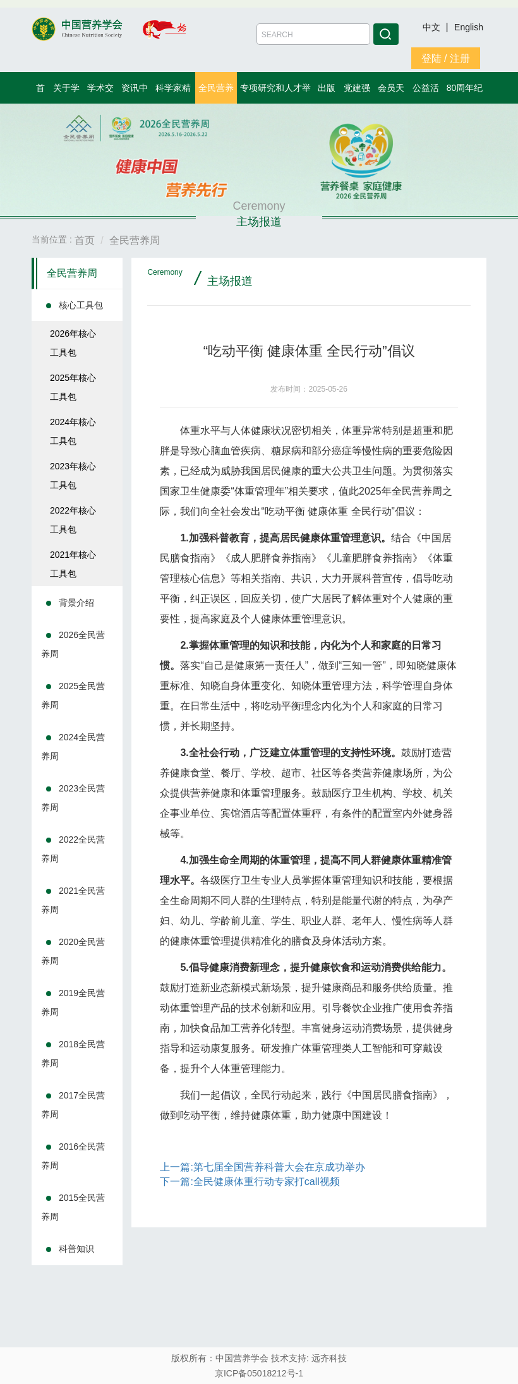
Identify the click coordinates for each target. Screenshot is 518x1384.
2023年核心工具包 (73, 475)
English (468, 27)
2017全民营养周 (73, 1104)
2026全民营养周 (73, 644)
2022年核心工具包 (73, 519)
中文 (433, 27)
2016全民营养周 (73, 1155)
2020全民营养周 (73, 951)
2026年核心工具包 (73, 343)
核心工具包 (81, 305)
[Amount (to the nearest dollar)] (313, 34)
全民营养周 (72, 273)
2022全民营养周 (73, 848)
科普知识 (76, 1249)
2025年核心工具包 (73, 387)
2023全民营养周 (73, 797)
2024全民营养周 (73, 746)
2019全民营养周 (73, 1002)
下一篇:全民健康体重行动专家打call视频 (249, 1181)
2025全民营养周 (73, 695)
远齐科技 (329, 1358)
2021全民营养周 (73, 900)
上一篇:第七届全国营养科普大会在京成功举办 (262, 1167)
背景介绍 (76, 603)
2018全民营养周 (73, 1053)
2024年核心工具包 (73, 431)
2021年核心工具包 (73, 564)
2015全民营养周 (73, 1207)
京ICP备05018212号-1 (259, 1373)
